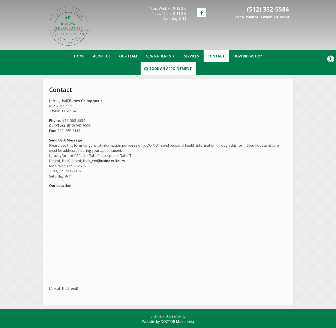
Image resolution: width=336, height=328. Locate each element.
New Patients (158, 56)
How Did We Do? (247, 56)
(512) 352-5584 (268, 9)
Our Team (128, 56)
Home (79, 56)
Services (191, 56)
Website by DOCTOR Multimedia (168, 321)
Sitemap (157, 316)
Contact (216, 56)
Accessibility (175, 316)
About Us (102, 56)
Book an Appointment (168, 68)
